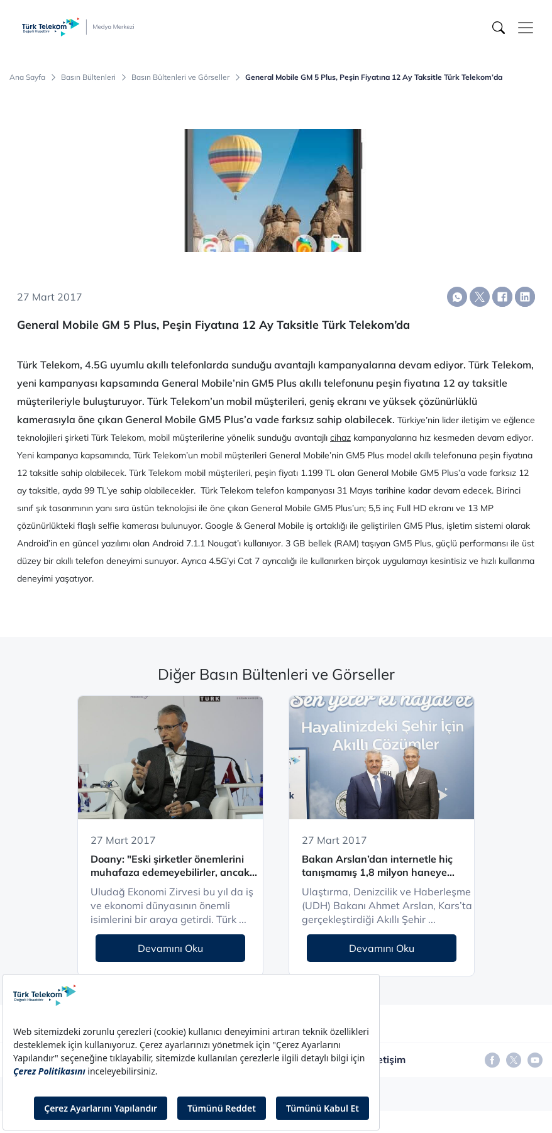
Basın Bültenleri (88, 77)
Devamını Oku (170, 948)
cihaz (340, 437)
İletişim (389, 1059)
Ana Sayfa (27, 77)
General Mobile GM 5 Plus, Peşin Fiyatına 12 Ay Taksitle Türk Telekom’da (373, 77)
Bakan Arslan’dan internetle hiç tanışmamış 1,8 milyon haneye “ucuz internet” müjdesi (377, 866)
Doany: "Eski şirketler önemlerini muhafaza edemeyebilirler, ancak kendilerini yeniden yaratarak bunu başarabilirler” (175, 866)
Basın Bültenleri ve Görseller (180, 77)
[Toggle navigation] (526, 28)
